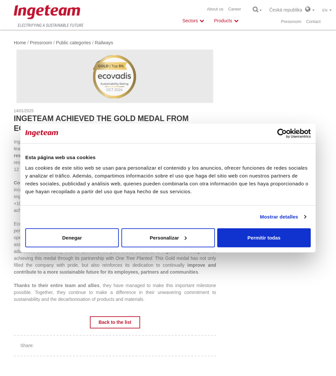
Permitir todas (264, 237)
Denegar (72, 237)
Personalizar (168, 237)
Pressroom (291, 21)
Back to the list (115, 322)
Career (234, 9)
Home (20, 42)
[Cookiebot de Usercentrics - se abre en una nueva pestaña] (282, 133)
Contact (313, 21)
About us (215, 9)
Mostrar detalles (279, 216)
